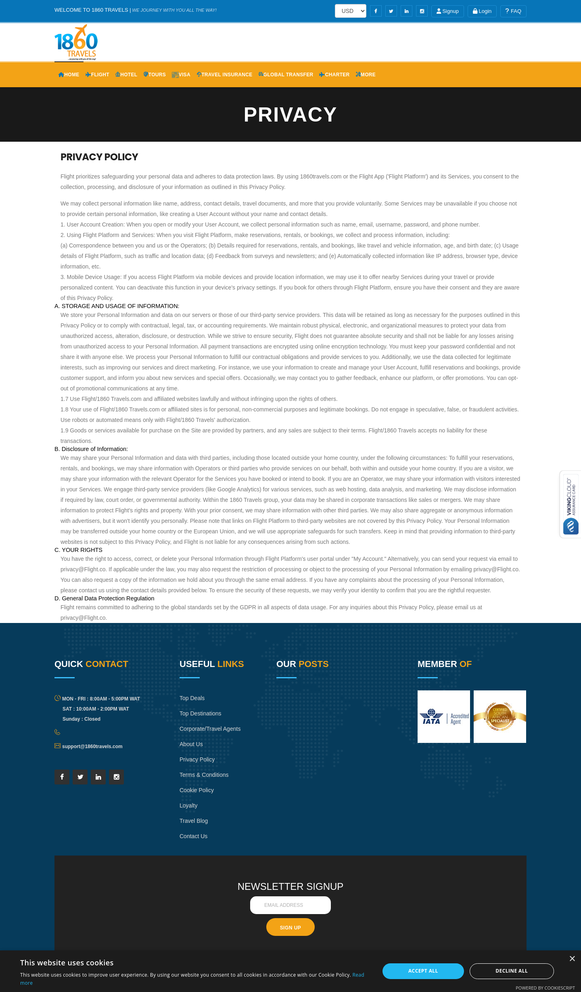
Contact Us (194, 851)
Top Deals (193, 697)
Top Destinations (202, 713)
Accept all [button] (423, 970)
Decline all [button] (511, 970)
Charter (334, 75)
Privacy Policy (198, 774)
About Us (192, 759)
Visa (181, 75)
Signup (448, 11)
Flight (97, 75)
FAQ (513, 11)
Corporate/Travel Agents (202, 736)
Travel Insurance (224, 75)
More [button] (366, 75)
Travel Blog (195, 836)
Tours (154, 75)
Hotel (126, 75)
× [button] (572, 959)
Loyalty (189, 820)
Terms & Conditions (206, 789)
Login (482, 11)
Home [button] (69, 75)
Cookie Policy (198, 805)
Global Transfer (286, 75)
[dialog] (290, 971)
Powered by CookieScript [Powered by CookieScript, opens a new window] (545, 988)
